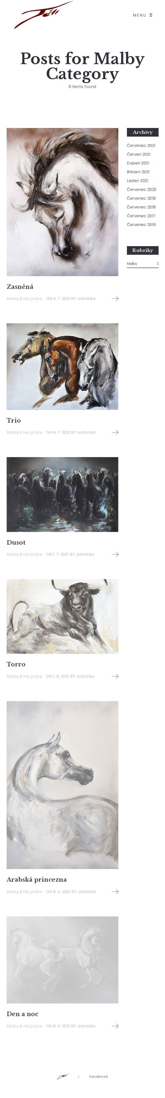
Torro (16, 664)
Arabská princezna (37, 879)
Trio (14, 420)
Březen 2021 (138, 172)
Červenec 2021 (141, 145)
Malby (13, 298)
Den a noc (23, 1014)
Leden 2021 (137, 181)
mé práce (32, 298)
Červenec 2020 (141, 189)
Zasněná (20, 286)
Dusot (16, 542)
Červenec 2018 (141, 207)
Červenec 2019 (141, 198)
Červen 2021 (139, 154)
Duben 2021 (138, 163)
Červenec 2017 (141, 216)
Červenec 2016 (141, 225)
